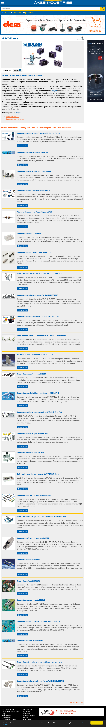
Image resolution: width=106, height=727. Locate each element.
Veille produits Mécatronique (6, 716)
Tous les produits (75, 702)
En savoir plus (22, 146)
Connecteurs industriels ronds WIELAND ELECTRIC (37, 295)
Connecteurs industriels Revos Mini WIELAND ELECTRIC (39, 274)
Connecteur (36, 127)
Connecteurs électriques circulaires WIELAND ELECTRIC (39, 412)
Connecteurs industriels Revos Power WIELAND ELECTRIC (40, 681)
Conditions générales (26, 712)
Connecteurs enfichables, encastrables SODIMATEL (38, 393)
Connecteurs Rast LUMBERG (28, 581)
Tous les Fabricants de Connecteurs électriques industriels (41, 336)
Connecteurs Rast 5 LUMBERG (29, 233)
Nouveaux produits (8, 711)
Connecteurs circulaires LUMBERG (31, 600)
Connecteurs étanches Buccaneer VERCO (34, 190)
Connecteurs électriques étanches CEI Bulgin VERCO (38, 133)
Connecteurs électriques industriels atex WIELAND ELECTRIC (42, 517)
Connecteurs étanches (15, 119)
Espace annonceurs (27, 718)
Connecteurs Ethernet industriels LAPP (33, 538)
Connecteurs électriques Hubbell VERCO (33, 433)
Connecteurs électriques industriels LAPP (34, 171)
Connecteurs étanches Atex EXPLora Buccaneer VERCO (39, 316)
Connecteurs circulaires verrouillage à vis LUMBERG (38, 621)
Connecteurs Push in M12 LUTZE (30, 559)
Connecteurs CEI (12, 117)
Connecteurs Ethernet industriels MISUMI (34, 495)
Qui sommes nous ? (8, 709)
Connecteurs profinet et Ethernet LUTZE (34, 252)
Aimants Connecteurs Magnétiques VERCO (34, 212)
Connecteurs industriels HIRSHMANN (32, 152)
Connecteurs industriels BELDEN (30, 640)
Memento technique (9, 719)
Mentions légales (29, 715)
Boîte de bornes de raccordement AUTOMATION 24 (38, 474)
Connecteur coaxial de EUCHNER (30, 452)
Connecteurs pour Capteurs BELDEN (31, 374)
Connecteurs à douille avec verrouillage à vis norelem (39, 662)
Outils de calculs (28, 709)
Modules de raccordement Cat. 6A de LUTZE (35, 355)
